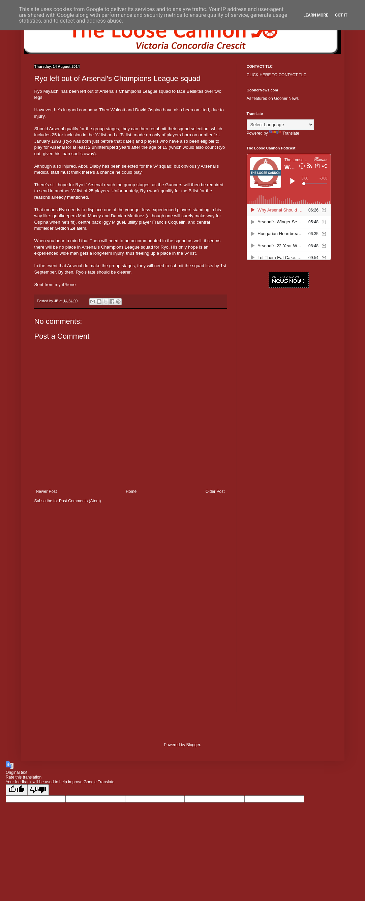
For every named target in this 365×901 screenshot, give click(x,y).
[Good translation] (16, 789)
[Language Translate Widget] (280, 124)
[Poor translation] (38, 789)
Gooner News (286, 98)
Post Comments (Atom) (80, 501)
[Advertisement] (289, 396)
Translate (284, 133)
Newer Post (46, 491)
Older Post (215, 491)
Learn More (315, 15)
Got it (341, 15)
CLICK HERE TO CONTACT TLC (277, 75)
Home (131, 491)
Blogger (193, 744)
